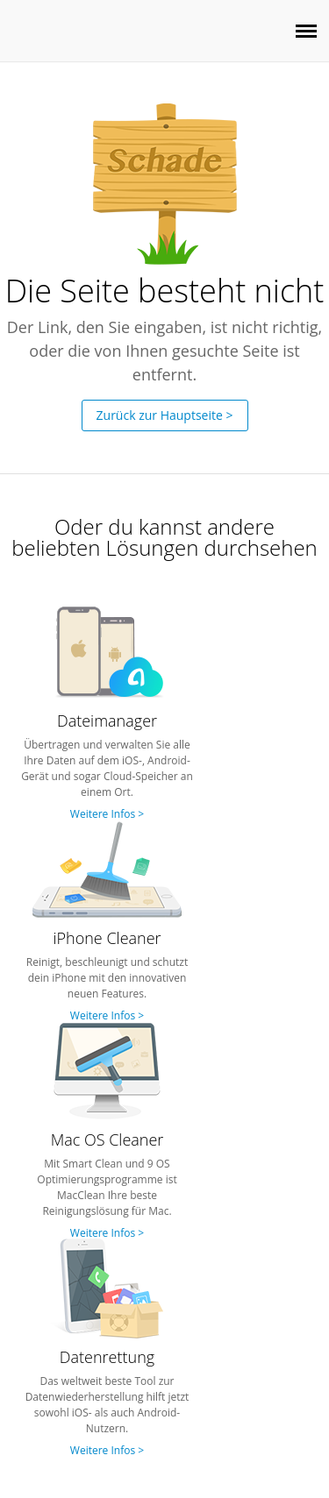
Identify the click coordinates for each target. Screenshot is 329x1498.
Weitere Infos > (107, 813)
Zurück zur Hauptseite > (165, 415)
